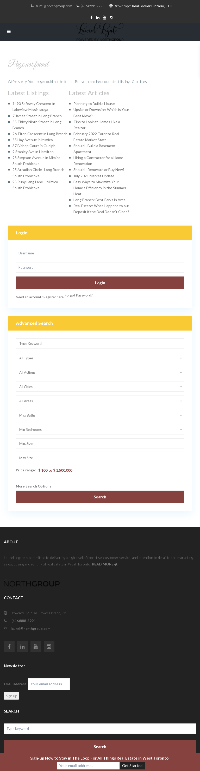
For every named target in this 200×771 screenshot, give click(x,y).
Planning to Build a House (94, 103)
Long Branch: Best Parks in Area (99, 199)
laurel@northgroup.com (30, 629)
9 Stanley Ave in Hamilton (33, 151)
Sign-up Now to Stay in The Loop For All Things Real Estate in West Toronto (99, 758)
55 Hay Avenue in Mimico (32, 139)
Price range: (26, 470)
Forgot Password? (79, 295)
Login (100, 282)
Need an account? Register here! (40, 297)
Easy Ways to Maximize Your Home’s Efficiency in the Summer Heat (99, 188)
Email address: (37, 684)
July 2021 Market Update (93, 176)
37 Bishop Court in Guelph (33, 145)
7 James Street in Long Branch (37, 116)
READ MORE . (105, 564)
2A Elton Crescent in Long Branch (39, 133)
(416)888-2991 (23, 621)
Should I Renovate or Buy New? (98, 169)
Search (100, 497)
